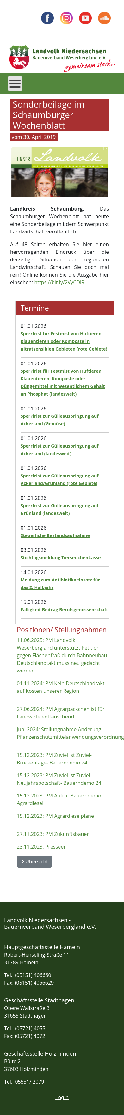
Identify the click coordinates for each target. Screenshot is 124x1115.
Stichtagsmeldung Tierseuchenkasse (61, 557)
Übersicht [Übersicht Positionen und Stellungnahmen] (34, 861)
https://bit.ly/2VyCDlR (59, 282)
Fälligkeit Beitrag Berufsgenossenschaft (64, 610)
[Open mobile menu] (15, 83)
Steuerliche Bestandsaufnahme (55, 535)
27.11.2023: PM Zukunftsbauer (53, 833)
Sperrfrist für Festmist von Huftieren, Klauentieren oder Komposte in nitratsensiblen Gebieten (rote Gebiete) (64, 341)
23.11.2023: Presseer (41, 846)
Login (62, 1097)
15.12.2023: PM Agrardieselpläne (55, 815)
